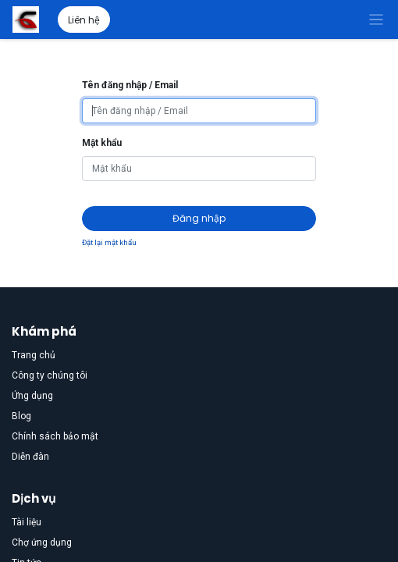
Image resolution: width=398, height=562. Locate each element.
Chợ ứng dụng (42, 542)
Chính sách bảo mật (55, 436)
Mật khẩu (102, 142)
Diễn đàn (30, 456)
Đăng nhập (199, 218)
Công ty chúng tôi (49, 375)
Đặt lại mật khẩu (109, 242)
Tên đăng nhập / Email (130, 85)
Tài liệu (26, 522)
